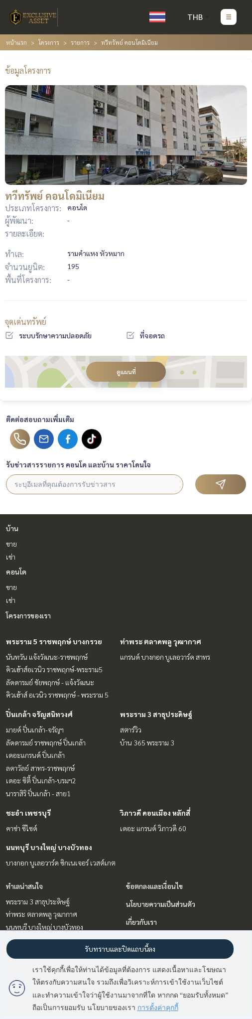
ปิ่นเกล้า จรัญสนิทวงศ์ (39, 714)
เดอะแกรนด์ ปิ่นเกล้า (35, 754)
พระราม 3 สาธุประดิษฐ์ (156, 714)
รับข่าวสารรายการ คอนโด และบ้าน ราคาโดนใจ (78, 464)
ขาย (11, 543)
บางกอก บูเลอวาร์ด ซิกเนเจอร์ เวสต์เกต (61, 862)
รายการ (80, 42)
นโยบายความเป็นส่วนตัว (160, 903)
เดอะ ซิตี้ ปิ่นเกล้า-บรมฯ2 (41, 780)
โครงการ (48, 42)
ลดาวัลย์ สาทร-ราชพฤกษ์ (40, 767)
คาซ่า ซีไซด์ (21, 828)
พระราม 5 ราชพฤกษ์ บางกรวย (54, 641)
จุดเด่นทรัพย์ (25, 321)
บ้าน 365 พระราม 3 (147, 742)
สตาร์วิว (130, 729)
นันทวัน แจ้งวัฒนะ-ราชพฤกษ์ (47, 656)
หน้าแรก (16, 42)
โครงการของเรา (28, 615)
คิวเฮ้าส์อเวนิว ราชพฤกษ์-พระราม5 (54, 669)
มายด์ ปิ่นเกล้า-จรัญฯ (35, 729)
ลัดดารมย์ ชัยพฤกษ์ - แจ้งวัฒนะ (50, 682)
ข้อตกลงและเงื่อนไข (154, 885)
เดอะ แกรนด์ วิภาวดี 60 (153, 828)
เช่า (10, 556)
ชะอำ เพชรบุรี (28, 812)
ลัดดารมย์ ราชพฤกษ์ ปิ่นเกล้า (46, 742)
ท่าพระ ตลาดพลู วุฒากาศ (160, 641)
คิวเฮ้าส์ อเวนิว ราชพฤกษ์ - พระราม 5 (57, 694)
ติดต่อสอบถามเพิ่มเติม (40, 419)
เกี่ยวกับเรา (141, 921)
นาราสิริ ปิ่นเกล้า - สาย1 (38, 793)
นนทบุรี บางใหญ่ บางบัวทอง (49, 847)
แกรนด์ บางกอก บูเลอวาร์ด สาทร (165, 656)
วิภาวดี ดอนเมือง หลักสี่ (155, 812)
